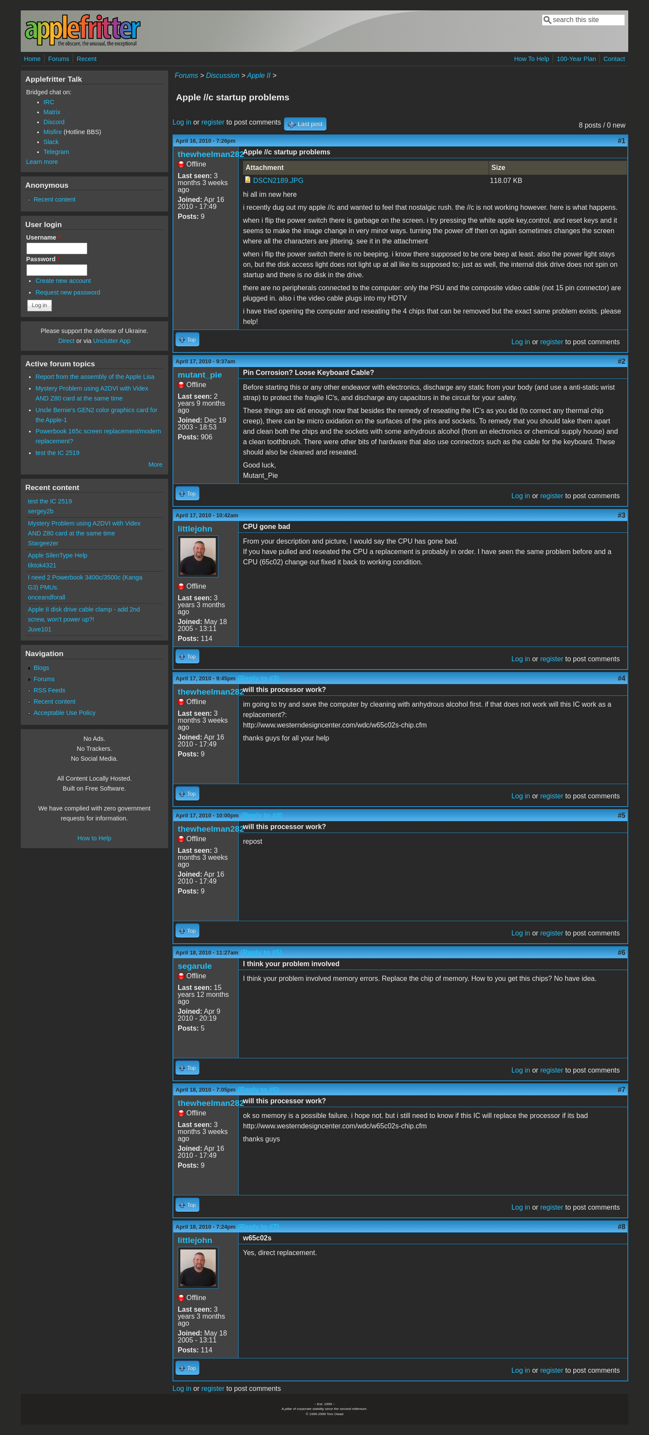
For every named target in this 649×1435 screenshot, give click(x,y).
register (212, 122)
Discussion (222, 75)
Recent (87, 58)
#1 (622, 140)
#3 (622, 515)
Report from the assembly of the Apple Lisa (94, 376)
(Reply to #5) (261, 952)
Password (43, 259)
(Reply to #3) (258, 678)
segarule (195, 966)
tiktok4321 (42, 565)
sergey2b (41, 511)
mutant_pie (200, 374)
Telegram (56, 151)
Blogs (41, 667)
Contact (614, 58)
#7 (622, 1089)
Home (32, 58)
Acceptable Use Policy (65, 712)
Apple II (258, 75)
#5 (622, 815)
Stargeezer (43, 543)
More (155, 464)
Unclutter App (111, 340)
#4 (622, 678)
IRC (49, 102)
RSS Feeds (50, 690)
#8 (622, 1226)
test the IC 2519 (57, 452)
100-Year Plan (576, 58)
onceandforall (46, 597)
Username (43, 237)
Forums (58, 58)
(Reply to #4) (261, 815)
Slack (51, 141)
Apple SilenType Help (58, 555)
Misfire (53, 131)
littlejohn (195, 528)
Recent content (55, 199)
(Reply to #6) (258, 1089)
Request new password (67, 292)
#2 (622, 361)
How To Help (531, 58)
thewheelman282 (211, 154)
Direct (66, 340)
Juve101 (39, 629)
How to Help (94, 838)
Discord (54, 122)
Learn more (42, 161)
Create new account (63, 280)
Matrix (52, 112)
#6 (622, 952)
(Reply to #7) (258, 1226)
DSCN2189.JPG (278, 180)
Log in (182, 122)
